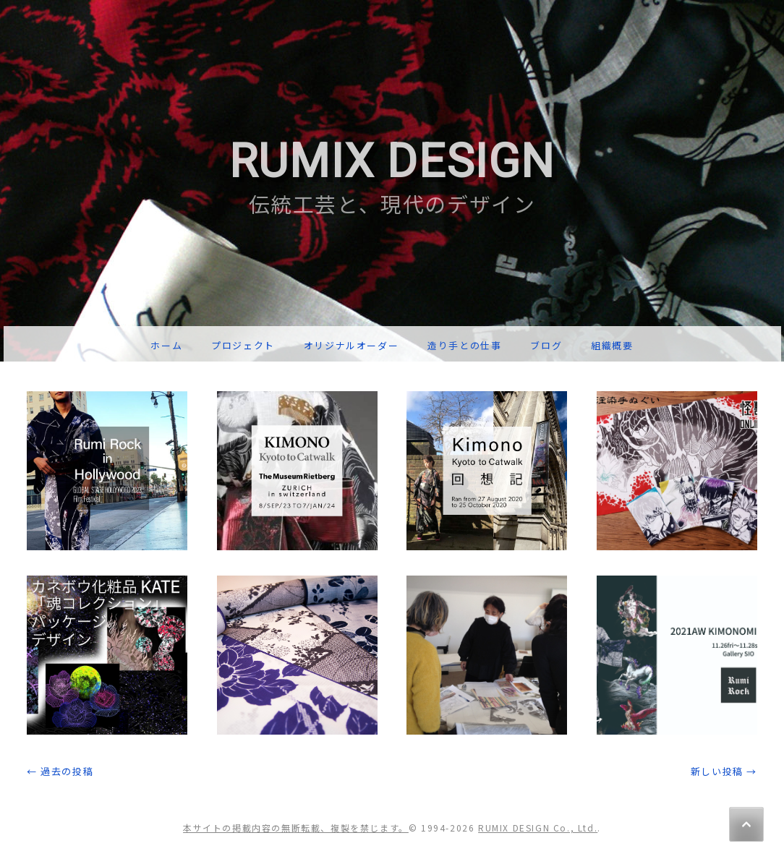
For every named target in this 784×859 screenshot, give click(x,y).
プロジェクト (243, 345)
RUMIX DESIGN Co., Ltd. (537, 827)
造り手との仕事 (464, 345)
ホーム (166, 345)
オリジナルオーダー (351, 345)
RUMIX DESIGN (392, 161)
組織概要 (612, 345)
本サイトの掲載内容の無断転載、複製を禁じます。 (296, 827)
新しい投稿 (724, 771)
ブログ (546, 345)
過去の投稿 (60, 771)
